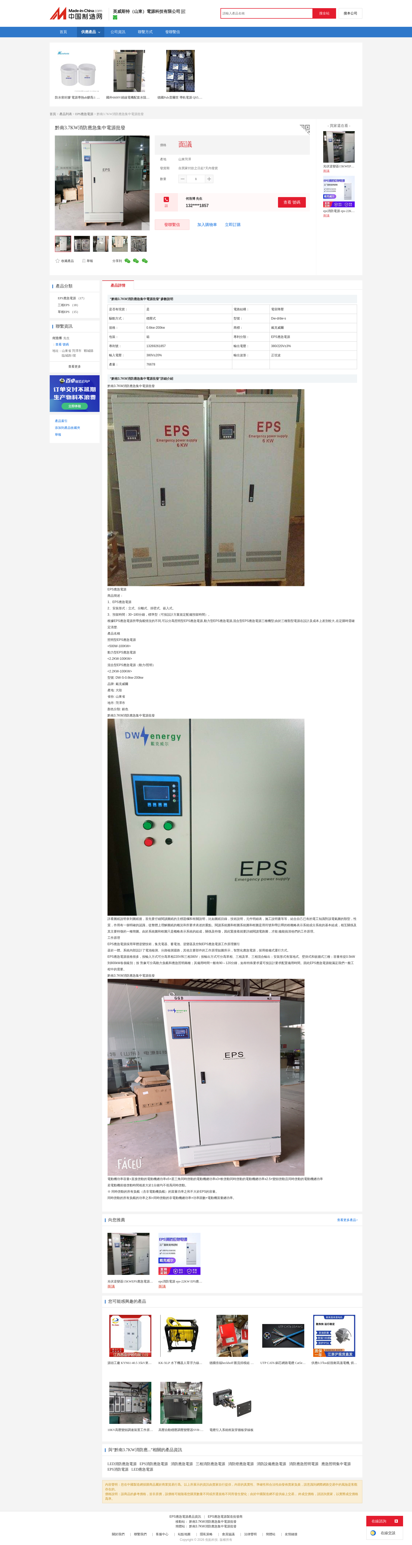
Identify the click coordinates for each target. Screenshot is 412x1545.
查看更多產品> (347, 1220)
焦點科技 (211, 1540)
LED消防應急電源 (122, 1464)
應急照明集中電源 (336, 1464)
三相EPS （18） (69, 305)
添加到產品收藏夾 (67, 428)
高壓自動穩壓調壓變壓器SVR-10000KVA (186, 1430)
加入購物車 (207, 225)
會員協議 (228, 1534)
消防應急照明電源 (303, 1464)
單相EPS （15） (69, 312)
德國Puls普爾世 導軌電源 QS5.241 (180, 97)
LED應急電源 (142, 1469)
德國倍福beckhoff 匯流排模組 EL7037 (235, 1363)
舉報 (87, 261)
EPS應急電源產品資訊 (185, 1516)
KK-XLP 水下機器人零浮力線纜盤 (181, 1363)
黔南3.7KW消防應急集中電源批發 (212, 1521)
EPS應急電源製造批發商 (225, 1516)
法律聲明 (250, 1534)
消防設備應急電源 (271, 1464)
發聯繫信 (172, 224)
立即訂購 (233, 225)
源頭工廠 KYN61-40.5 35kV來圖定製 (132, 1363)
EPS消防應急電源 (154, 1464)
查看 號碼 (292, 202)
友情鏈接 (291, 1534)
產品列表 (65, 114)
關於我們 (118, 1534)
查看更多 (74, 366)
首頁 (53, 114)
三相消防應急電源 (210, 1464)
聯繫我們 (140, 1534)
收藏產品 (64, 261)
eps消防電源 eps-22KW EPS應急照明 (348, 211)
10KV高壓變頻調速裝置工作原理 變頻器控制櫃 (140, 1430)
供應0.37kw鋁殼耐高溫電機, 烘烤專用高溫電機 (343, 1363)
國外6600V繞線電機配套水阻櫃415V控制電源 (137, 97)
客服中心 (162, 1534)
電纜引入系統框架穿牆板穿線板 (231, 1430)
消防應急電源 (182, 1464)
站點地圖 (184, 1534)
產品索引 (61, 421)
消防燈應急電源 (241, 1464)
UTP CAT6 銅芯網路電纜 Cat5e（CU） (286, 1363)
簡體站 (270, 1534)
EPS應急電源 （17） (72, 298)
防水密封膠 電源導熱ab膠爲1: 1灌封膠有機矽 (86, 97)
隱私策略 (206, 1534)
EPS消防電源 (117, 1469)
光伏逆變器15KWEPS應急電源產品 (347, 166)
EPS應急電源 (84, 114)
